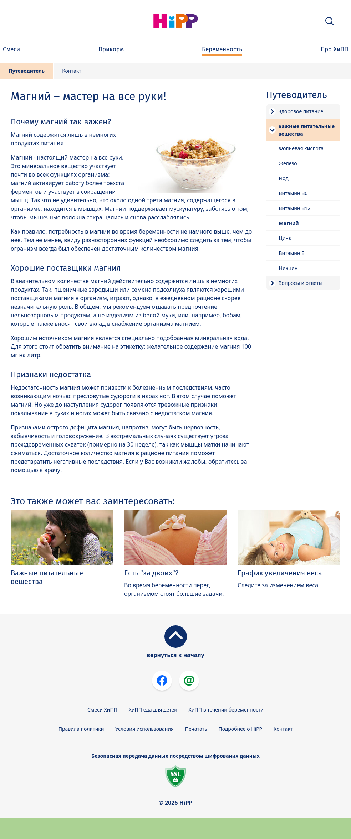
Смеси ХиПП (102, 709)
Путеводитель (27, 70)
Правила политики (81, 728)
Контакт (71, 70)
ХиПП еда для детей (153, 709)
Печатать (196, 728)
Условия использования (144, 728)
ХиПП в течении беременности (226, 709)
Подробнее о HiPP (240, 728)
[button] (329, 21)
